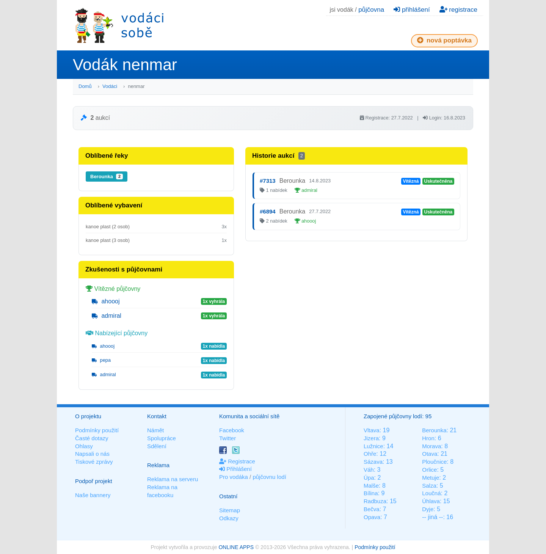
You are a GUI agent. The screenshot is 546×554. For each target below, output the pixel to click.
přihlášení (412, 9)
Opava (372, 517)
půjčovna (371, 9)
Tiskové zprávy (94, 461)
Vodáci (109, 86)
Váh (369, 469)
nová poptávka (444, 40)
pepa (101, 360)
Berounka (106, 176)
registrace (458, 9)
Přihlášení (235, 469)
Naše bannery (92, 495)
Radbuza (375, 501)
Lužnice (373, 446)
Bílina (371, 493)
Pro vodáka (233, 477)
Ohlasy (84, 446)
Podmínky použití (97, 430)
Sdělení (156, 446)
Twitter (227, 438)
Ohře (370, 453)
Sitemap (229, 510)
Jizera (371, 438)
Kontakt (156, 416)
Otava (429, 453)
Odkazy (228, 518)
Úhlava (431, 501)
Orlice (429, 469)
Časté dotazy (91, 438)
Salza (429, 485)
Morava (431, 446)
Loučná (431, 493)
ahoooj (106, 301)
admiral (106, 315)
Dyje (427, 509)
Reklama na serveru (172, 479)
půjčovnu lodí (269, 477)
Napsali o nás (92, 453)
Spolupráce (161, 438)
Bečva (372, 509)
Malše (371, 485)
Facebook (231, 430)
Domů (85, 86)
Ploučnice (434, 461)
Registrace (237, 461)
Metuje (430, 477)
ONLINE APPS (236, 547)
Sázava (373, 461)
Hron (428, 438)
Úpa (369, 477)
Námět (155, 430)
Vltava (372, 430)
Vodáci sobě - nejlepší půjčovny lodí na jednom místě (119, 25)
